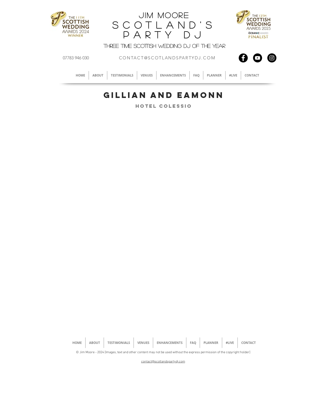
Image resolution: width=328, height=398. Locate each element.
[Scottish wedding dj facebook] (243, 57)
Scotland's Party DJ (164, 29)
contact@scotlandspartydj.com (163, 362)
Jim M (152, 15)
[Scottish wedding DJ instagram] (271, 57)
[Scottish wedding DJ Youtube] (257, 57)
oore (177, 15)
